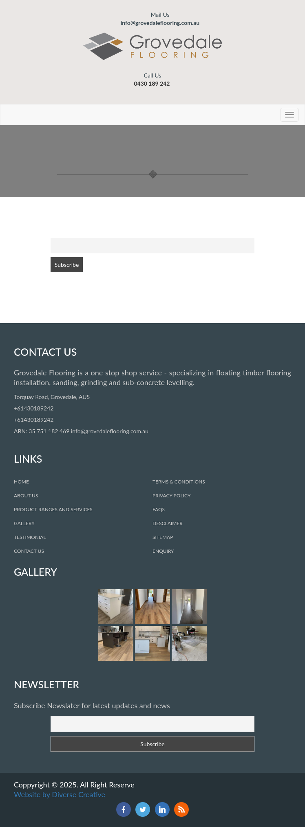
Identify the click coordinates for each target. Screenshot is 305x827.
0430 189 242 (152, 83)
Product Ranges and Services (53, 509)
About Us (26, 495)
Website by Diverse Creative (59, 794)
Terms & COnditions (178, 482)
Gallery (24, 523)
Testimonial (30, 537)
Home (21, 482)
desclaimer (167, 523)
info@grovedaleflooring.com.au (160, 18)
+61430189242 (33, 408)
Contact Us (29, 551)
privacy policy (171, 495)
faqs (158, 509)
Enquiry (163, 551)
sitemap (162, 537)
